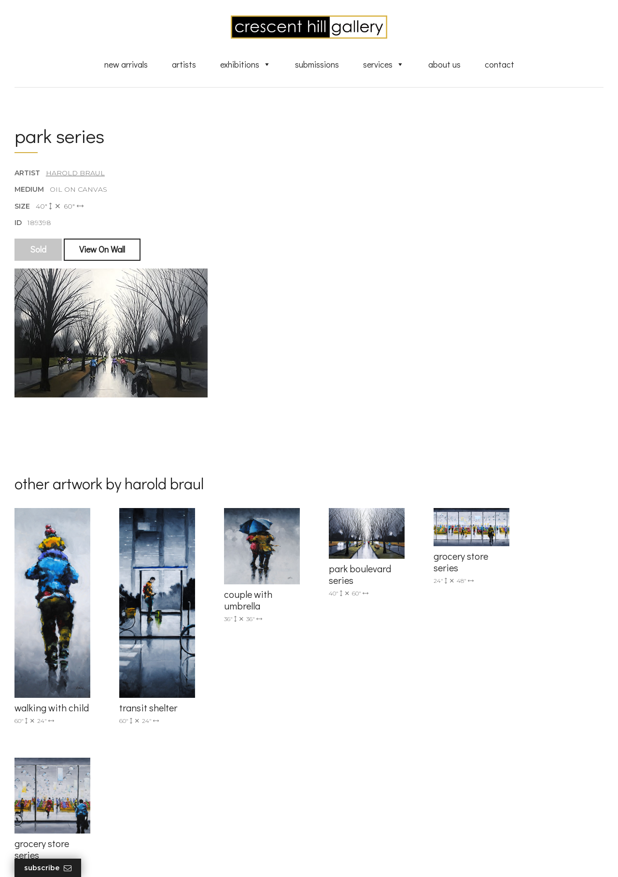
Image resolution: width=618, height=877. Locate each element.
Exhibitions (245, 64)
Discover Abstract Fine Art (366, 752)
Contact (499, 64)
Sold (38, 249)
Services (383, 64)
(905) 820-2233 (193, 709)
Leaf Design (362, 858)
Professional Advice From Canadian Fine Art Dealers (383, 769)
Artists (184, 64)
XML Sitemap (346, 815)
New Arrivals (126, 64)
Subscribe (47, 868)
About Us (444, 64)
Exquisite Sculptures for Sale (370, 738)
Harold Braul (75, 173)
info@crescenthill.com (206, 722)
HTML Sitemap (348, 829)
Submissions (317, 64)
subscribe (507, 752)
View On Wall (102, 249)
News (333, 801)
